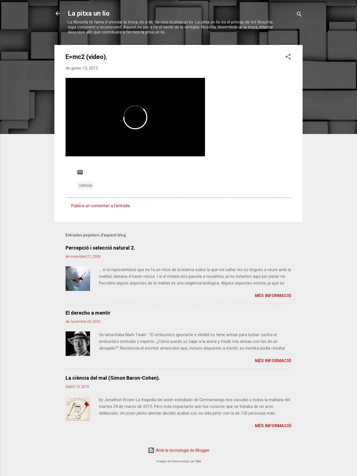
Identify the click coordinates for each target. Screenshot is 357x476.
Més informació (273, 295)
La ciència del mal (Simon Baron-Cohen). (113, 378)
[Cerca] (299, 15)
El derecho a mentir (88, 313)
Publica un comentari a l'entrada (100, 205)
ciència (85, 185)
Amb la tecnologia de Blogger (178, 450)
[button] (288, 57)
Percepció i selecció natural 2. (100, 248)
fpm (198, 461)
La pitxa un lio (89, 13)
